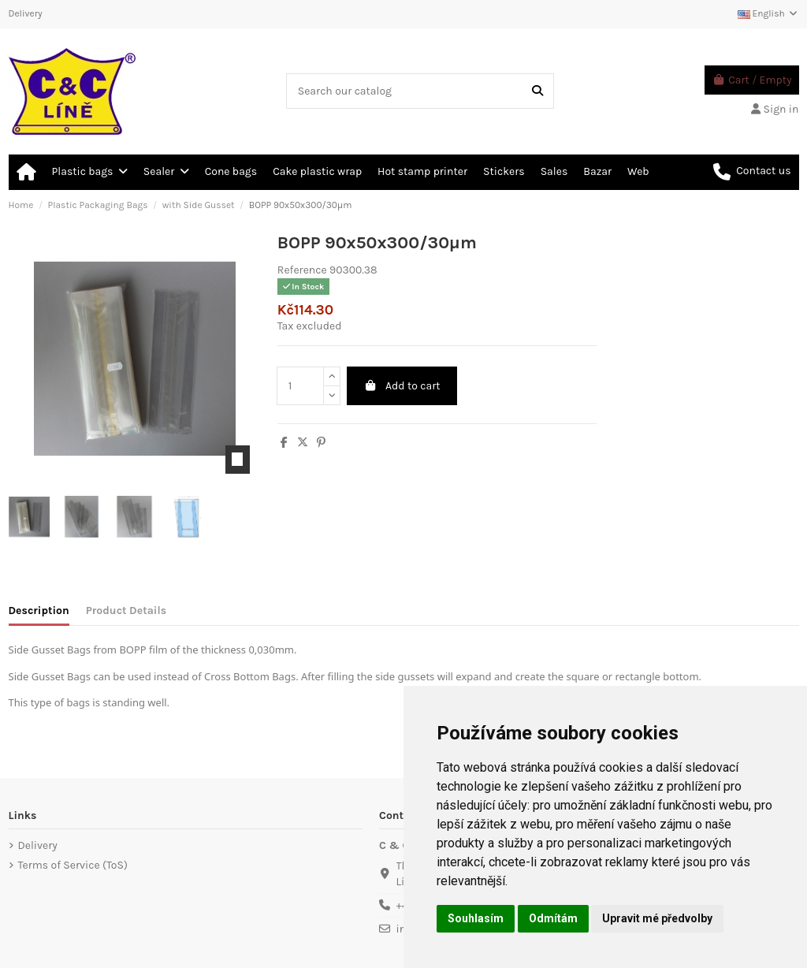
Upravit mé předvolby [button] (657, 918)
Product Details (126, 610)
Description (39, 610)
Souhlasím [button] (476, 918)
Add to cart (401, 386)
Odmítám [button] (553, 918)
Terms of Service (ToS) (73, 865)
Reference (302, 270)
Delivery (26, 13)
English (768, 13)
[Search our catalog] (537, 91)
